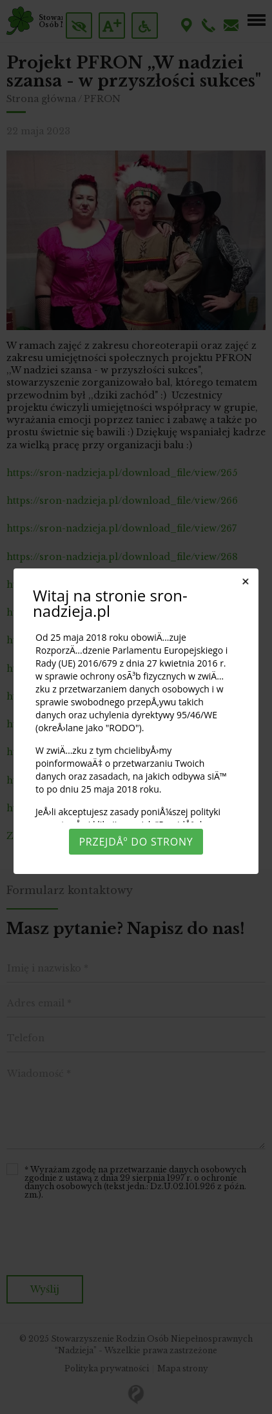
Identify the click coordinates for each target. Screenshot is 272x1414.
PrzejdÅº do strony (136, 842)
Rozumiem (136, 1399)
